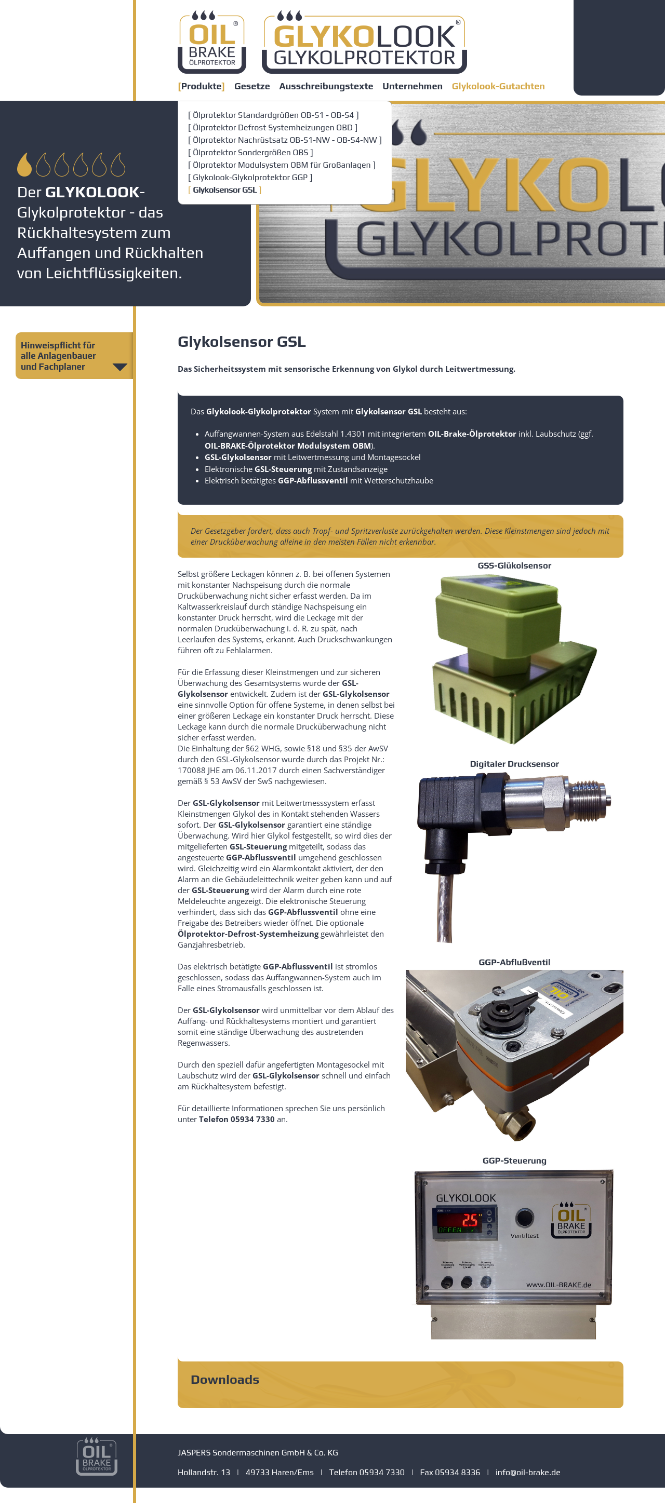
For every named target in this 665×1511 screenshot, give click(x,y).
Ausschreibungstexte (327, 85)
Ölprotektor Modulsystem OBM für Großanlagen (282, 165)
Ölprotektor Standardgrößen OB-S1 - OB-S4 (273, 115)
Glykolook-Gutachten (498, 85)
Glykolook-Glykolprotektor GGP (250, 177)
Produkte (201, 85)
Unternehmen (412, 85)
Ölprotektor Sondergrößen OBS (250, 152)
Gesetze (252, 85)
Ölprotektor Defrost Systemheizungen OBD (273, 127)
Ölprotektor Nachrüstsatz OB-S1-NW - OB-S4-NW (285, 140)
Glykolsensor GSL (224, 190)
